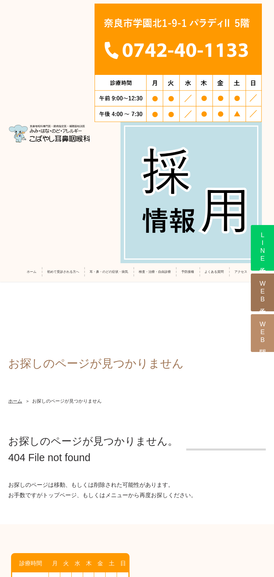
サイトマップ (137, 528)
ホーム (31, 35)
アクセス (240, 35)
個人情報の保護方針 (227, 514)
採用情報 (64, 514)
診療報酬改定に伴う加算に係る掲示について (140, 514)
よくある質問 (214, 35)
